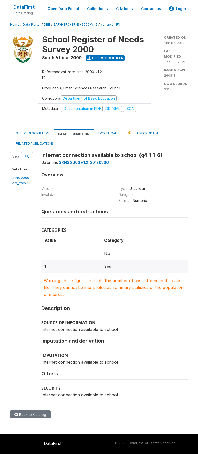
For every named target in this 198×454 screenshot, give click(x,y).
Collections (97, 9)
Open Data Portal (63, 9)
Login (177, 9)
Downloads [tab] (109, 133)
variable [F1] (110, 25)
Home (14, 25)
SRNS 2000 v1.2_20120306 (84, 162)
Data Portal (31, 25)
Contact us (151, 9)
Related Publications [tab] (35, 143)
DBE (47, 25)
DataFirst (24, 7)
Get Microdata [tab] (143, 133)
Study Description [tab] (32, 133)
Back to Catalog (30, 414)
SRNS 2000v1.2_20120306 (20, 183)
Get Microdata (105, 58)
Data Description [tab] (74, 134)
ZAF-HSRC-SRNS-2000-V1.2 (75, 25)
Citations (124, 9)
